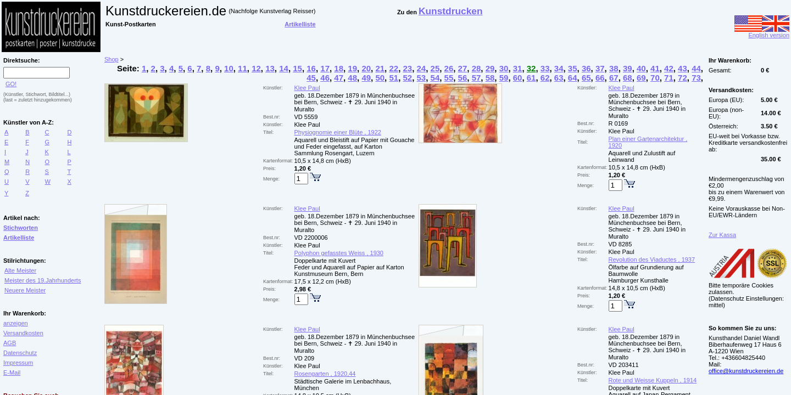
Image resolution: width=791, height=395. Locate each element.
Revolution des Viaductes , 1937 (652, 259)
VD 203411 (624, 365)
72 (682, 77)
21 (380, 68)
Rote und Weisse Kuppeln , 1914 (653, 380)
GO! (10, 84)
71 (668, 77)
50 (380, 77)
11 (242, 68)
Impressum (18, 362)
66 (600, 77)
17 (325, 68)
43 (682, 68)
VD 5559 (306, 117)
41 (655, 68)
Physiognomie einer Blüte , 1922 (337, 132)
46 (325, 77)
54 (435, 77)
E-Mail (11, 372)
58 (490, 77)
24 (421, 68)
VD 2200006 (311, 237)
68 (627, 77)
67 (614, 77)
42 (668, 68)
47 (338, 77)
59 (504, 77)
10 (228, 68)
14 (283, 68)
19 (352, 68)
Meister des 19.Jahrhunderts (42, 280)
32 (531, 68)
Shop (111, 59)
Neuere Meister (25, 290)
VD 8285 (620, 244)
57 (476, 77)
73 (696, 77)
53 (421, 77)
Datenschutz (20, 352)
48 (352, 77)
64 (572, 77)
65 (586, 77)
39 (627, 68)
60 (517, 77)
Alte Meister (20, 270)
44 (696, 68)
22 (393, 68)
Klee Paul (307, 87)
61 (531, 77)
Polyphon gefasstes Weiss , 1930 (338, 253)
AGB (9, 343)
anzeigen (15, 323)
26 (449, 68)
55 (449, 77)
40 (641, 68)
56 (462, 77)
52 (407, 77)
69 (641, 77)
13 (270, 68)
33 (545, 68)
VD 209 (304, 358)
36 (586, 68)
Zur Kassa (722, 235)
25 (435, 68)
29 (490, 68)
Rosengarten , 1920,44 (325, 373)
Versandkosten (23, 333)
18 (338, 68)
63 (559, 77)
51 (393, 77)
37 (600, 68)
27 (462, 68)
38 (614, 68)
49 (366, 77)
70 (655, 77)
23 (407, 68)
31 (517, 68)
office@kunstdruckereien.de (746, 371)
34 (559, 68)
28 (476, 68)
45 (311, 77)
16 (311, 68)
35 (572, 68)
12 (256, 68)
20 (366, 68)
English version (761, 32)
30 (504, 68)
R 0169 (618, 123)
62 (545, 77)
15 (297, 68)
